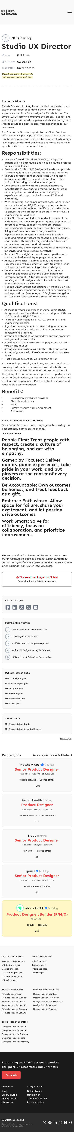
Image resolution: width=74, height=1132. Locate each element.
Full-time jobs (39, 961)
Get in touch (34, 1090)
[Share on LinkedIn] (14, 607)
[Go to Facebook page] (50, 1122)
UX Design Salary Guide (17, 724)
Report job (65, 738)
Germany (42, 925)
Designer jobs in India (13, 1038)
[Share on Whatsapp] (28, 607)
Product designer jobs (17, 683)
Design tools (9, 1098)
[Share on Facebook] (7, 607)
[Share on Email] (35, 607)
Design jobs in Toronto (45, 1009)
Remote (28, 886)
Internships (38, 972)
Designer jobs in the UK (14, 1030)
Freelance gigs (39, 969)
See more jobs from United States (51, 755)
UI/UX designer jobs (16, 678)
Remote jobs (38, 965)
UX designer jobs (14, 688)
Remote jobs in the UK (14, 1005)
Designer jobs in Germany (15, 1041)
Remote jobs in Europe (14, 997)
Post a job (11, 1075)
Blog (4, 1090)
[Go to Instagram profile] (60, 1122)
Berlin (30, 925)
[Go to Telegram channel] (70, 1122)
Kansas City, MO (28, 780)
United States (26, 68)
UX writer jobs (12, 703)
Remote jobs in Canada (14, 1009)
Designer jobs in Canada (15, 1034)
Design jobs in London (45, 994)
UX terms (7, 1102)
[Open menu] (70, 12)
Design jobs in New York (46, 997)
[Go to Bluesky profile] (65, 1122)
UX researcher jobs (15, 698)
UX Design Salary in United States (23, 729)
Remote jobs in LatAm (14, 1012)
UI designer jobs (14, 693)
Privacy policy (35, 1102)
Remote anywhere (11, 994)
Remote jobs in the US (13, 1001)
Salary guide (9, 1094)
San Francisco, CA (27, 815)
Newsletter (33, 1094)
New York (28, 851)
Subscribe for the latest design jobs (37, 581)
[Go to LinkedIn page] (55, 1122)
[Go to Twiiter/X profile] (44, 1122)
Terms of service (37, 1098)
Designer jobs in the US (14, 1026)
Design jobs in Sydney (44, 1005)
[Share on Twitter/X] (21, 607)
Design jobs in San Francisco (48, 1001)
